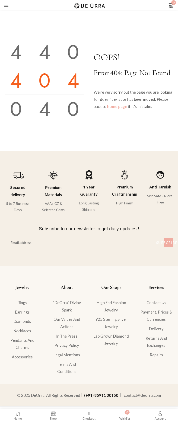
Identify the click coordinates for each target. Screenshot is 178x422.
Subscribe (168, 242)
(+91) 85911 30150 (101, 398)
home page (117, 106)
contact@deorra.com (142, 398)
